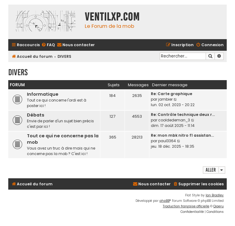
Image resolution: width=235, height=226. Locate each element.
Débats (35, 115)
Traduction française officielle (186, 206)
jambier (165, 99)
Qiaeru (218, 206)
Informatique (42, 94)
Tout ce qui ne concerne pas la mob (63, 139)
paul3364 (167, 140)
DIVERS (18, 72)
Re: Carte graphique (171, 93)
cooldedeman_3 (174, 120)
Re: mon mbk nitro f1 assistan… (182, 135)
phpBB (164, 200)
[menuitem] (48, 45)
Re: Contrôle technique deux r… (183, 114)
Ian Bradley (215, 195)
